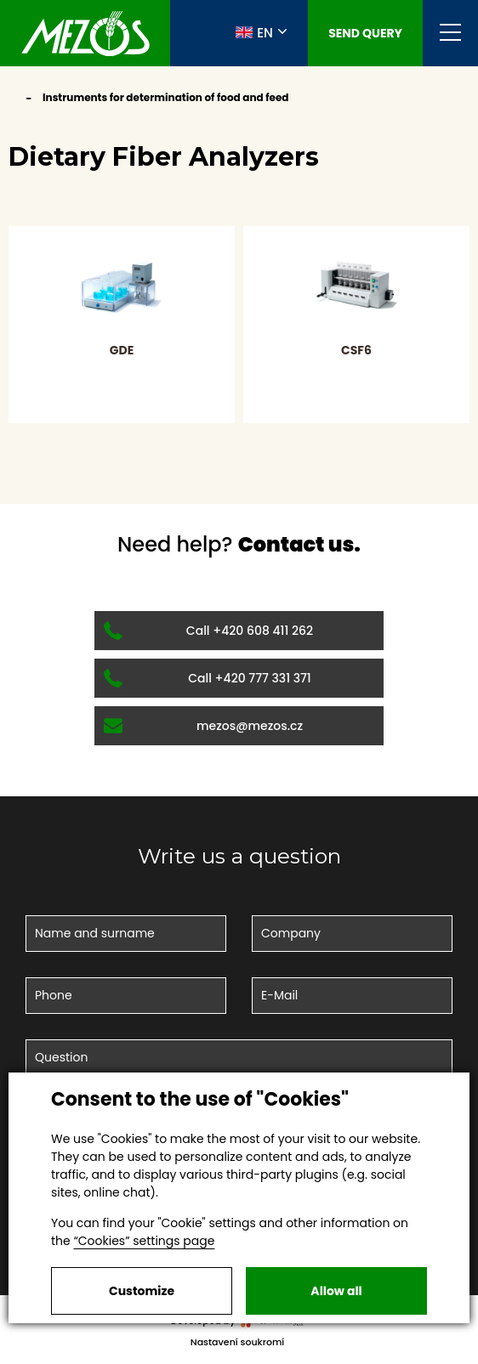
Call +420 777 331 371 (207, 678)
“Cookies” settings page (143, 1240)
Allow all (335, 1290)
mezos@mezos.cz (203, 725)
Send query (365, 33)
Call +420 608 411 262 (208, 630)
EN (254, 32)
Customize (141, 1290)
